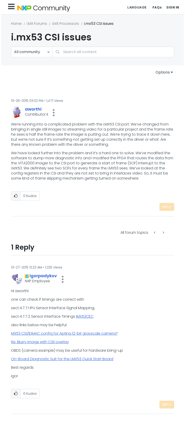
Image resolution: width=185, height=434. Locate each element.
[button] (53, 112)
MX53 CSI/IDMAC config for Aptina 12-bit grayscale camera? (64, 333)
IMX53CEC (85, 316)
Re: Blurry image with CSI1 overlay (40, 342)
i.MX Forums (37, 23)
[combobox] (113, 51)
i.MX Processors (65, 23)
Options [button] (163, 72)
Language (136, 7)
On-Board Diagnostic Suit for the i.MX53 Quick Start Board (62, 359)
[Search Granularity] (31, 52)
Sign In (172, 7)
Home (16, 23)
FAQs (157, 7)
